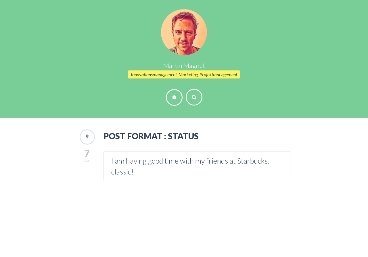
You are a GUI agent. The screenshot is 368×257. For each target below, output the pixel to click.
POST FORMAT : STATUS (151, 136)
